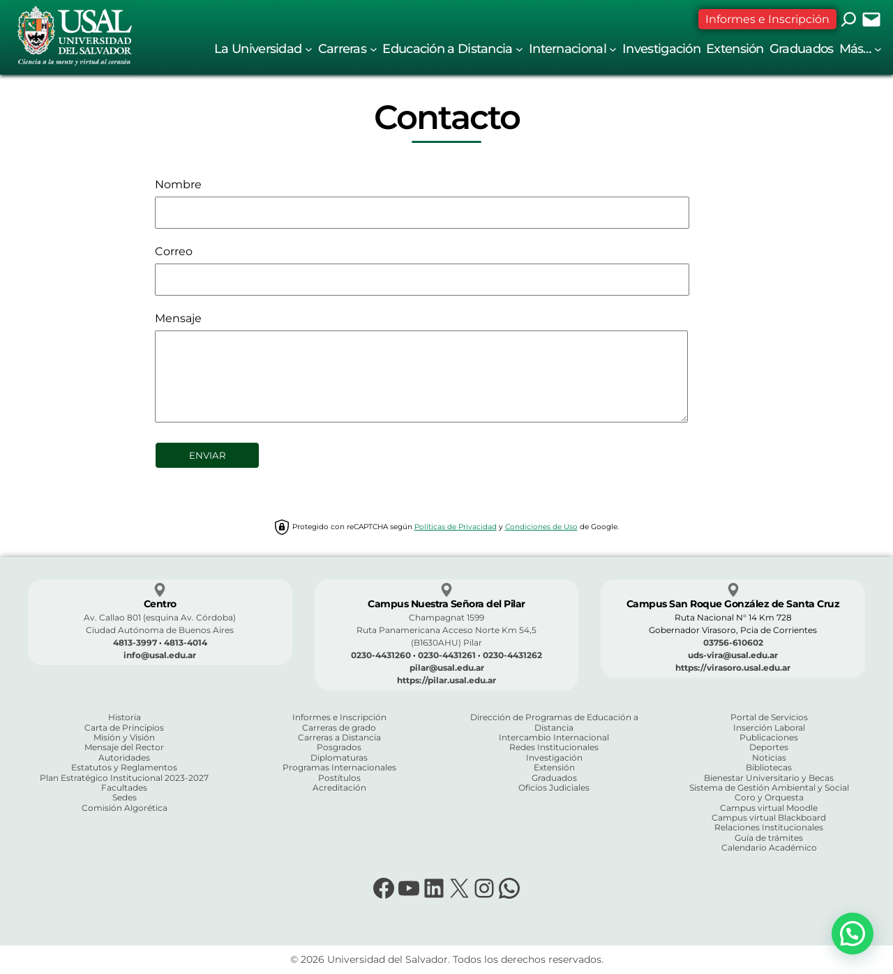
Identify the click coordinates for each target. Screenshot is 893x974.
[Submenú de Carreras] (373, 49)
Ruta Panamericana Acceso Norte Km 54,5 (446, 630)
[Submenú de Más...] (878, 49)
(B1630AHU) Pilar (446, 642)
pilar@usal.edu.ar (447, 667)
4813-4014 (185, 642)
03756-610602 (733, 642)
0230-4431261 (447, 655)
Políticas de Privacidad (455, 526)
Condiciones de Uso (541, 526)
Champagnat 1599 (446, 617)
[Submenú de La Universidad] (309, 49)
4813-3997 (135, 642)
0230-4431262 (512, 655)
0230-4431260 (381, 655)
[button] (852, 933)
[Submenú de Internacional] (613, 49)
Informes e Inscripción (767, 19)
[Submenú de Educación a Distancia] (519, 49)
